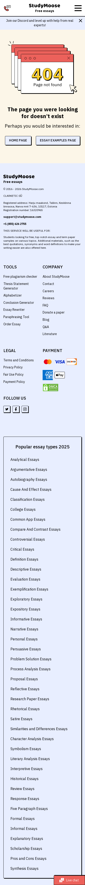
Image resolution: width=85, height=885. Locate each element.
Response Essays (24, 798)
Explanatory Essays (26, 838)
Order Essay (11, 324)
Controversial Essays (27, 539)
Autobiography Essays (28, 479)
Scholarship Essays (25, 848)
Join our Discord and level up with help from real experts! (39, 23)
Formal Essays (22, 818)
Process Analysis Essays (30, 669)
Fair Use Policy (13, 374)
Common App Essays (27, 519)
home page (18, 140)
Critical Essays (22, 549)
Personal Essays (23, 639)
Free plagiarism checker (20, 277)
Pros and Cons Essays (28, 858)
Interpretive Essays (26, 768)
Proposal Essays (23, 679)
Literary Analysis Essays (29, 758)
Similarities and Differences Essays (38, 729)
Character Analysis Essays (31, 739)
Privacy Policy (13, 367)
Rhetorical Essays (24, 709)
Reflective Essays (24, 689)
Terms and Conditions (18, 360)
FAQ (46, 305)
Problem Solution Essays (30, 659)
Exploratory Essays (25, 599)
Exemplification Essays (29, 589)
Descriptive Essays (25, 569)
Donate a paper (53, 312)
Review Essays (22, 788)
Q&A (46, 327)
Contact (48, 284)
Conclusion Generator (18, 303)
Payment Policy (14, 382)
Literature (49, 334)
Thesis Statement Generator (15, 286)
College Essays (22, 509)
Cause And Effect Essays (30, 489)
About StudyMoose (56, 277)
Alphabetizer (12, 295)
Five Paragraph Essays (28, 808)
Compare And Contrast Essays (34, 529)
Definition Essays (24, 559)
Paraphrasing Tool (16, 317)
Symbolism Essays (25, 748)
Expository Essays (25, 609)
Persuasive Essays (25, 649)
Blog (46, 320)
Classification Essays (27, 499)
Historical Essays (24, 778)
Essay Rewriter (13, 310)
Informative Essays (25, 619)
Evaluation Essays (24, 579)
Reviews (48, 298)
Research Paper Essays (29, 699)
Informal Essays (23, 828)
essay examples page (58, 140)
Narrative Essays (23, 629)
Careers (48, 291)
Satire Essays (21, 719)
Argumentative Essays (28, 469)
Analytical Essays (24, 459)
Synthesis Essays (24, 868)
